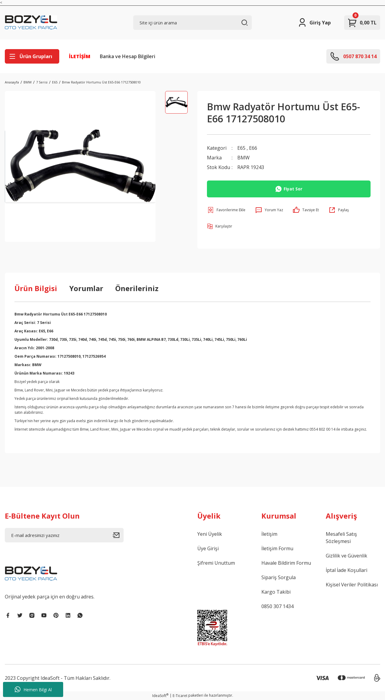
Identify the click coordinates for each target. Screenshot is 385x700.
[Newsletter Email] (64, 535)
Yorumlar (86, 288)
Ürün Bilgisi (35, 288)
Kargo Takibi (276, 592)
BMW (243, 157)
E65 (241, 148)
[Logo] (31, 22)
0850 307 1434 (277, 606)
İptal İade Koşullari (346, 570)
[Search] (192, 22)
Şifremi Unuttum (216, 563)
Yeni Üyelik (209, 534)
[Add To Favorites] (226, 210)
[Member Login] (314, 22)
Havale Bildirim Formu (286, 563)
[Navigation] (32, 56)
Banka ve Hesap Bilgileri (127, 56)
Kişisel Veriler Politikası (352, 584)
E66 (253, 148)
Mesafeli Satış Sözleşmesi (341, 538)
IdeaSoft (160, 695)
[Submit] (118, 535)
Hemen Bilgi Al (33, 689)
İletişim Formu (277, 548)
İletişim (269, 534)
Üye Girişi (208, 548)
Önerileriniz (137, 288)
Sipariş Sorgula (278, 577)
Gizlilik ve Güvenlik (346, 555)
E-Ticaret (180, 695)
